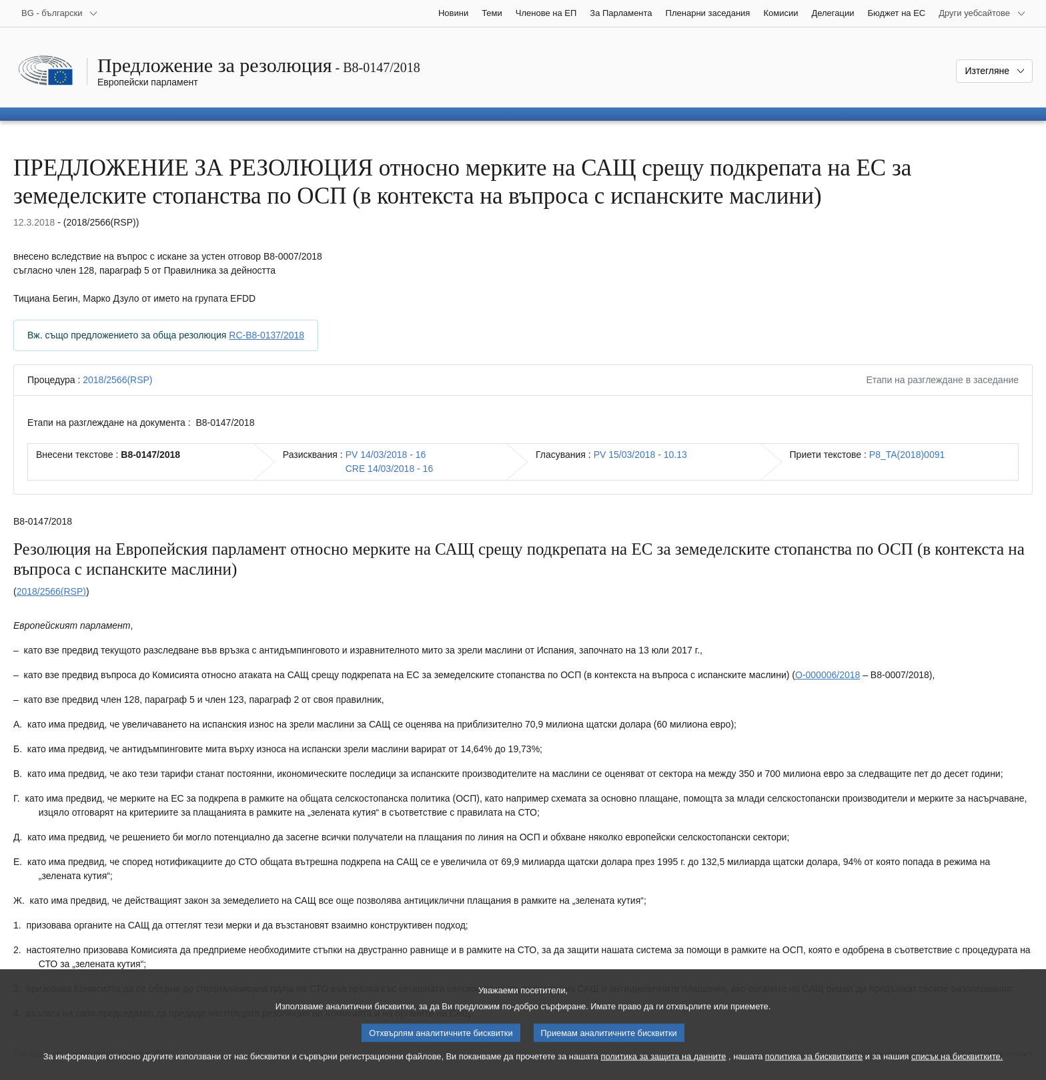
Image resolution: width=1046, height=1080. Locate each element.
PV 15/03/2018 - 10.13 (640, 454)
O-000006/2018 (827, 674)
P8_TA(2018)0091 (907, 454)
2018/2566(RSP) (117, 379)
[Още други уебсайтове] (982, 13)
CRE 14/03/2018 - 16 (390, 468)
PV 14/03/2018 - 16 (386, 454)
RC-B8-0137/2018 (266, 335)
